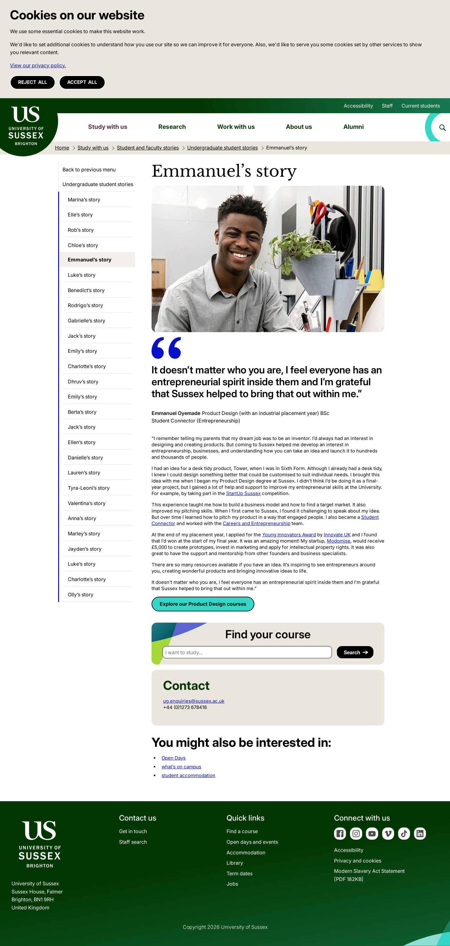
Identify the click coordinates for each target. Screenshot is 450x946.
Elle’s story (80, 214)
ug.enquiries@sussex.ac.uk (193, 701)
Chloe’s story (83, 245)
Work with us (236, 126)
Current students (421, 106)
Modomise (338, 541)
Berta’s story (82, 412)
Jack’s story (82, 336)
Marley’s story (84, 533)
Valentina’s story (87, 503)
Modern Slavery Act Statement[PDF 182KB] (369, 875)
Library (235, 863)
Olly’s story (80, 594)
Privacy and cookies (357, 860)
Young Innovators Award (289, 535)
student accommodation (188, 775)
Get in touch (133, 831)
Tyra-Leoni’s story (89, 488)
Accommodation (246, 852)
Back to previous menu (89, 169)
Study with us (108, 126)
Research (172, 126)
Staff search (133, 842)
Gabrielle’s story (86, 320)
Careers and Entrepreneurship (256, 523)
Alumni (353, 126)
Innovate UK (337, 535)
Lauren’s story (84, 472)
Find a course (242, 831)
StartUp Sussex (243, 493)
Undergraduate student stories (97, 184)
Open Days (174, 758)
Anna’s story (82, 518)
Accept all (82, 82)
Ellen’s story (82, 442)
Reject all (32, 82)
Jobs (232, 884)
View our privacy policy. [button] (38, 65)
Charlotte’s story (87, 366)
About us (299, 126)
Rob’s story (81, 230)
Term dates (239, 873)
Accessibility (358, 106)
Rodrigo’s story (85, 305)
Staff (387, 106)
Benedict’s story (86, 290)
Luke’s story (82, 275)
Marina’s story (84, 199)
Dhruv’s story (83, 381)
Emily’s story (82, 351)
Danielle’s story (85, 457)
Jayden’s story (85, 549)
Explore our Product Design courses (203, 604)
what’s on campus (181, 767)
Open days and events (252, 842)
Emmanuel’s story (90, 259)
